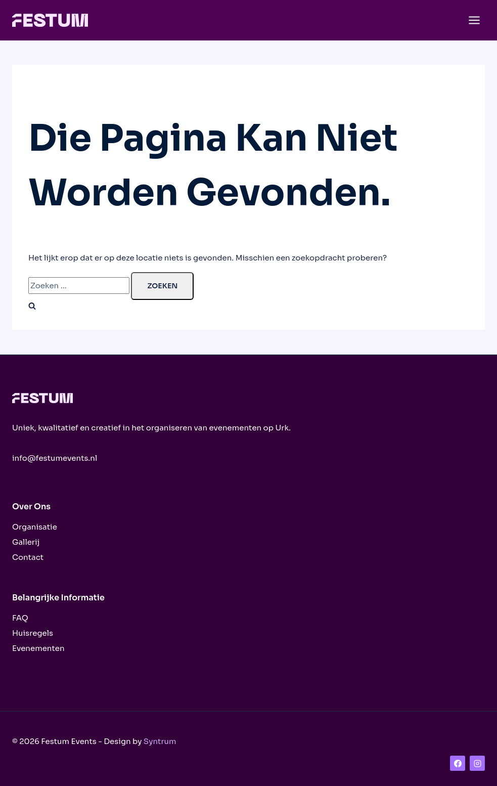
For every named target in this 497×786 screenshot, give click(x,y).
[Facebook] (457, 763)
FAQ (20, 618)
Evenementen (38, 648)
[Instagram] (477, 763)
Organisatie (34, 527)
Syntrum (160, 741)
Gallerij (25, 542)
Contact (27, 557)
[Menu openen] (474, 20)
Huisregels (32, 633)
